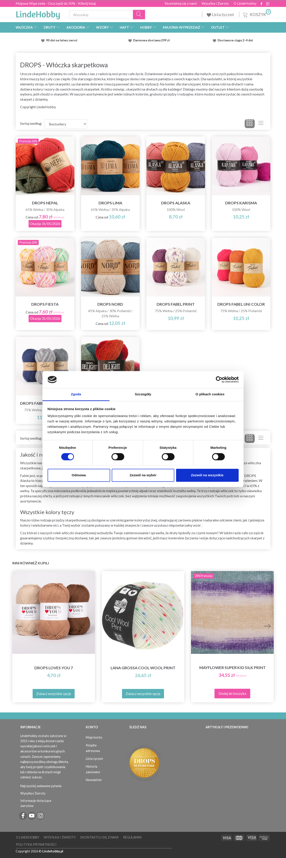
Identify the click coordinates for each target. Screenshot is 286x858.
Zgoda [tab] (76, 394)
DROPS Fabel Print (176, 304)
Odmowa (79, 475)
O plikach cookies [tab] (210, 394)
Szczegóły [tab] (143, 394)
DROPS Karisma (241, 203)
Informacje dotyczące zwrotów (35, 803)
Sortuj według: (31, 123)
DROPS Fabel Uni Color (241, 304)
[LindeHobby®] (38, 14)
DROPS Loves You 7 (53, 667)
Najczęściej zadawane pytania (40, 786)
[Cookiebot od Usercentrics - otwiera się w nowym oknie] (219, 379)
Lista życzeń (221, 14)
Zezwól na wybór (143, 475)
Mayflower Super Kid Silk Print (232, 667)
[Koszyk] (256, 14)
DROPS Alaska (175, 203)
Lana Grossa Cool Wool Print (143, 667)
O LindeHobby (245, 3)
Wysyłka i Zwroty (215, 3)
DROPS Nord (110, 304)
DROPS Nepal (45, 203)
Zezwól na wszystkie (207, 475)
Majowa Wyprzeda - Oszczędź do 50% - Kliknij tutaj (56, 3)
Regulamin (132, 837)
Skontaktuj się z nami (181, 3)
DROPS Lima (110, 203)
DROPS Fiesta (45, 304)
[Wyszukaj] (139, 15)
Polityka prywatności (36, 844)
